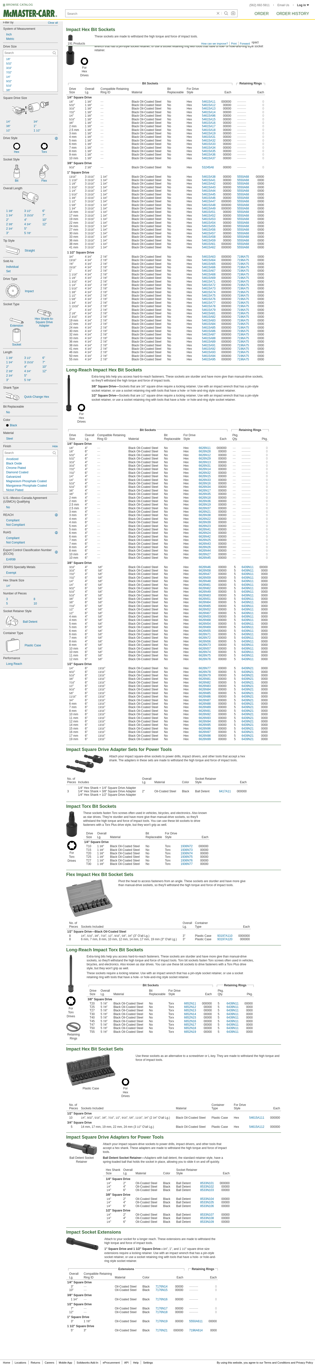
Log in (303, 5)
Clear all (53, 22)
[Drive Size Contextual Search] (30, 53)
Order (261, 14)
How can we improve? (214, 43)
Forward (245, 43)
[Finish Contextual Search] (30, 453)
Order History (292, 14)
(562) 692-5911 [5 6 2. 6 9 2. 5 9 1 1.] (260, 5)
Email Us (283, 5)
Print (234, 43)
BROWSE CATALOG (19, 4)
